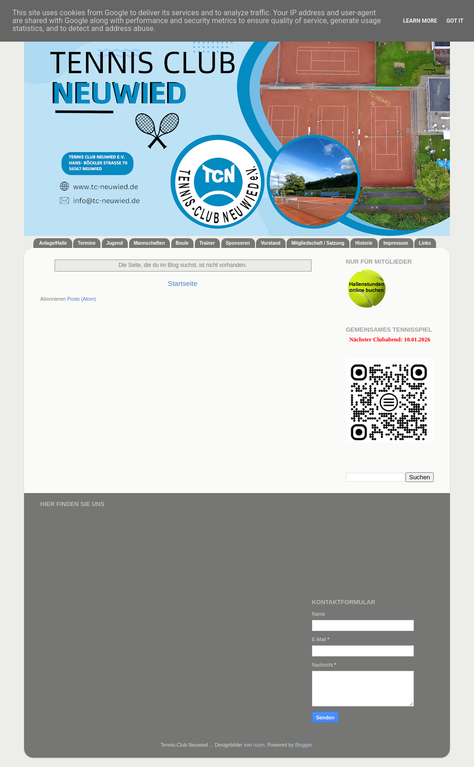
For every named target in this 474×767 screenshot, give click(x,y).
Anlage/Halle (53, 243)
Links (425, 243)
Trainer (207, 243)
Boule (182, 243)
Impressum (395, 243)
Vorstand (271, 243)
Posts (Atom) (81, 299)
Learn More (420, 21)
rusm (258, 745)
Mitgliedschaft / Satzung (317, 243)
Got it (454, 21)
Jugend (114, 243)
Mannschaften (149, 243)
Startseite (183, 283)
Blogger (303, 745)
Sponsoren (238, 243)
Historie (363, 243)
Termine (86, 243)
